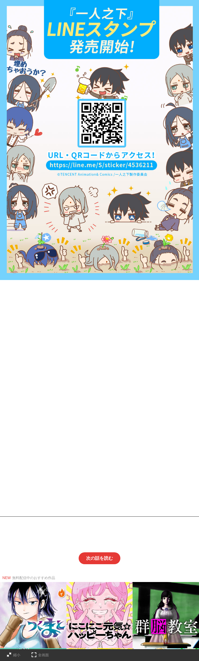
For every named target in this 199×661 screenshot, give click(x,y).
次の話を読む (99, 558)
